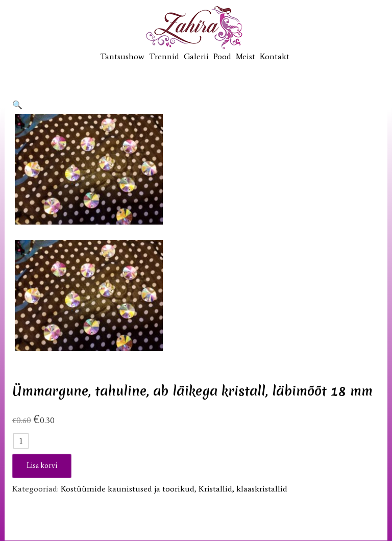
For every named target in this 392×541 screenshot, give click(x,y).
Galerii (196, 56)
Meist (245, 56)
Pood (222, 56)
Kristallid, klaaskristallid (243, 489)
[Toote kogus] (21, 441)
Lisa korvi (42, 465)
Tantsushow (122, 56)
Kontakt (274, 56)
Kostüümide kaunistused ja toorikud (127, 489)
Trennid (164, 56)
